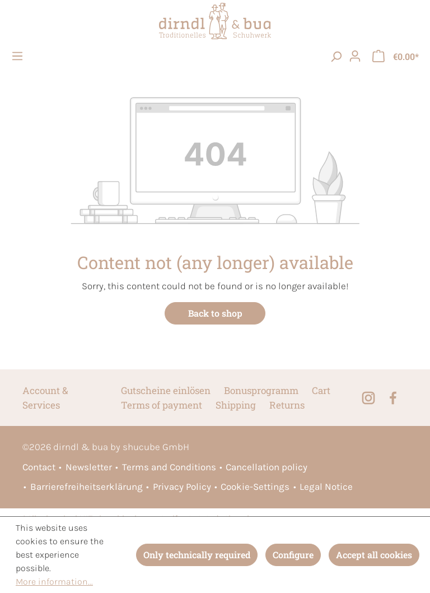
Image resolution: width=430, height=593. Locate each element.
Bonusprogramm (261, 390)
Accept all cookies (374, 554)
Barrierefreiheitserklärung (86, 486)
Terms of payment (161, 405)
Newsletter (89, 466)
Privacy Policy (182, 486)
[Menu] (19, 56)
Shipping (236, 405)
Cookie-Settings (255, 486)
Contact (38, 466)
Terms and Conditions (169, 466)
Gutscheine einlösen (166, 390)
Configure (293, 554)
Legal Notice (326, 486)
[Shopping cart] (395, 56)
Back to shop (215, 313)
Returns (287, 405)
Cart (321, 390)
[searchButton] (336, 56)
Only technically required (196, 554)
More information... (54, 581)
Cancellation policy (266, 466)
